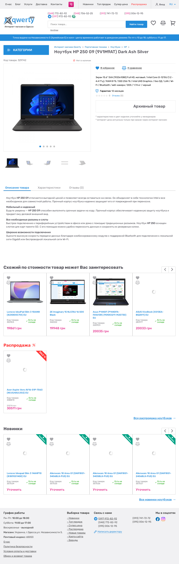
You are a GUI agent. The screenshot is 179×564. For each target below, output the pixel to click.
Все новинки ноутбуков (157, 499)
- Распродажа (75, 529)
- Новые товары (76, 532)
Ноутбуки (54, 30)
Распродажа (139, 4)
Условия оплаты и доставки (19, 551)
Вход (160, 4)
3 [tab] (47, 146)
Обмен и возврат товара (17, 556)
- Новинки (73, 518)
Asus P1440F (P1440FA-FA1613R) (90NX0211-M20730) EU (109, 315)
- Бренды (72, 540)
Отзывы (116, 96)
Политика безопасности (18, 546)
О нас (8, 4)
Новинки (88, 4)
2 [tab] (44, 146)
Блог (18, 4)
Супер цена (121, 4)
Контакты (56, 4)
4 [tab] (51, 146)
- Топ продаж (74, 521)
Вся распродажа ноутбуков (155, 418)
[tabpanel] (12, 163)
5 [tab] (54, 146)
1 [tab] (40, 146)
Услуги (28, 4)
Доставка (41, 4)
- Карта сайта (75, 536)
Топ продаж (104, 4)
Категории (19, 50)
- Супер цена (74, 525)
